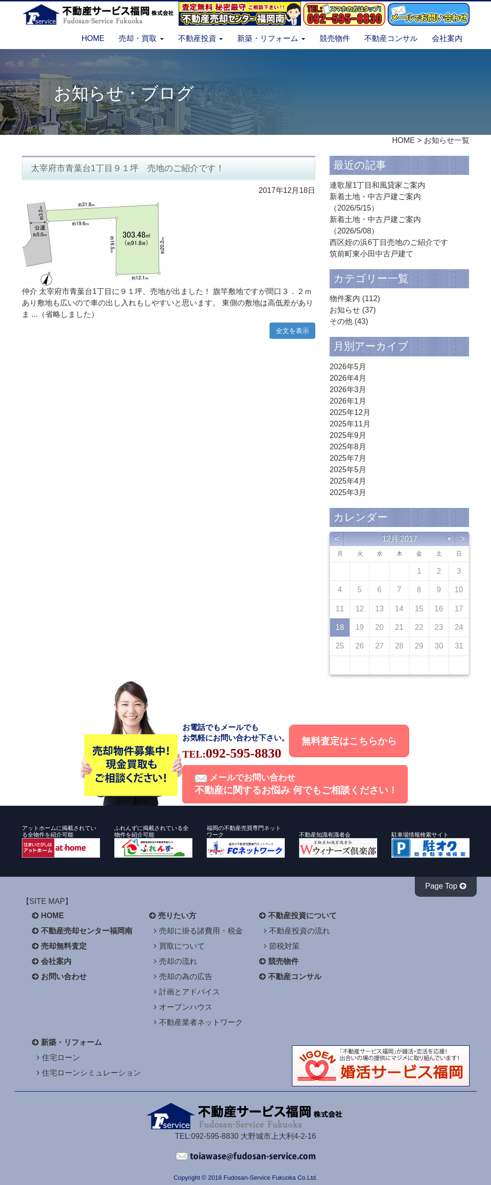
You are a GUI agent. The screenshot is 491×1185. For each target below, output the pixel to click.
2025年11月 (350, 424)
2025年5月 (348, 470)
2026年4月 (348, 378)
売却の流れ (178, 961)
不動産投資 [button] (200, 38)
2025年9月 (348, 435)
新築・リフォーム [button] (271, 38)
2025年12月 (350, 412)
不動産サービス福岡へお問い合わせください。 (246, 1156)
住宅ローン (61, 1057)
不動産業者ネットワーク (201, 1022)
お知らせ (345, 310)
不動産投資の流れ (299, 931)
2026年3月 (348, 389)
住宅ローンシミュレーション (91, 1073)
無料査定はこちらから (349, 741)
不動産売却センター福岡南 (86, 931)
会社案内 (447, 38)
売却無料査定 (64, 946)
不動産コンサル (391, 38)
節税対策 (284, 946)
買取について (182, 946)
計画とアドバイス (189, 992)
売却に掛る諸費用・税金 (201, 931)
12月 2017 (399, 539)
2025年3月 (348, 492)
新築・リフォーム (71, 1042)
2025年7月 (348, 458)
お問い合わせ (64, 976)
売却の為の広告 (185, 976)
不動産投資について (302, 916)
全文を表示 (292, 330)
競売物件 (335, 38)
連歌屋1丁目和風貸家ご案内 (377, 185)
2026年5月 (348, 367)
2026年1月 (348, 401)
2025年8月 (348, 447)
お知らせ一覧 (447, 140)
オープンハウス (185, 1007)
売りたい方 (177, 916)
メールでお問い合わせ (296, 784)
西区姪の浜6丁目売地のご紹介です (389, 242)
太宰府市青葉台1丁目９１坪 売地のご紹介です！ (127, 168)
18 (340, 627)
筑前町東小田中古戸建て (371, 254)
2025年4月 (348, 481)
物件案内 (345, 298)
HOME (92, 38)
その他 (341, 321)
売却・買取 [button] (141, 38)
